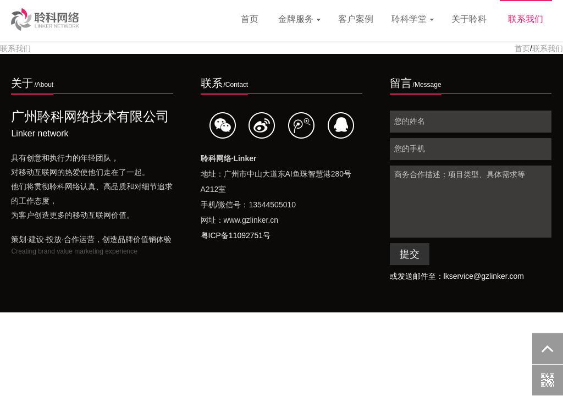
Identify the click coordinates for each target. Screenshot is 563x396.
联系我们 (525, 19)
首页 (249, 19)
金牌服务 (299, 19)
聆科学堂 (412, 19)
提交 (410, 254)
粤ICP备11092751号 (236, 235)
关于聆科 (469, 19)
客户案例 (355, 19)
